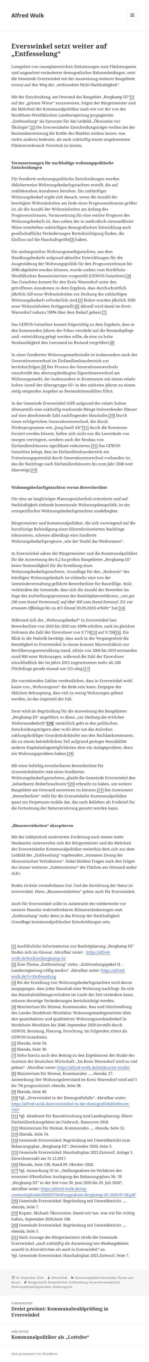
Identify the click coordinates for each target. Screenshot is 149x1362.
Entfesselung (78, 1282)
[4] (128, 275)
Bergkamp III (37, 1282)
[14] (121, 607)
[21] (100, 789)
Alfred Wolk (27, 15)
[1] (132, 96)
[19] (70, 753)
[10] (111, 415)
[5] (80, 300)
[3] (72, 239)
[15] (93, 632)
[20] (71, 783)
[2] (32, 127)
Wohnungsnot (62, 1287)
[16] (117, 632)
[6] (77, 306)
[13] (34, 469)
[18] (14, 1200)
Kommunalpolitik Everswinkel (95, 1278)
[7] (104, 312)
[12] (94, 445)
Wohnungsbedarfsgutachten (31, 1287)
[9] (43, 366)
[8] (112, 342)
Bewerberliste (58, 1282)
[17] (86, 668)
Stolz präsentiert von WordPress (34, 1354)
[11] (85, 427)
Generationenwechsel (104, 1282)
